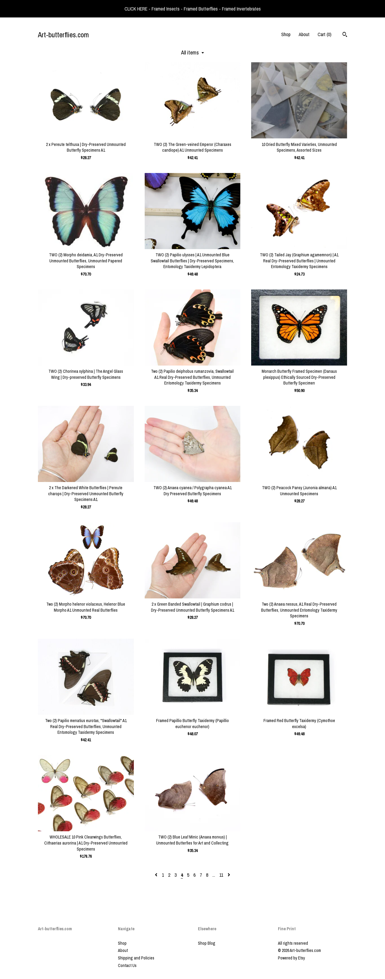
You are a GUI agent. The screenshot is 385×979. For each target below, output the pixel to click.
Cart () (324, 34)
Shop (286, 34)
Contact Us (127, 965)
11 (221, 875)
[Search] (345, 35)
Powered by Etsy (291, 958)
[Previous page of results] (157, 875)
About (304, 34)
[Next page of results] (228, 875)
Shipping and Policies (136, 958)
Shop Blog (206, 943)
